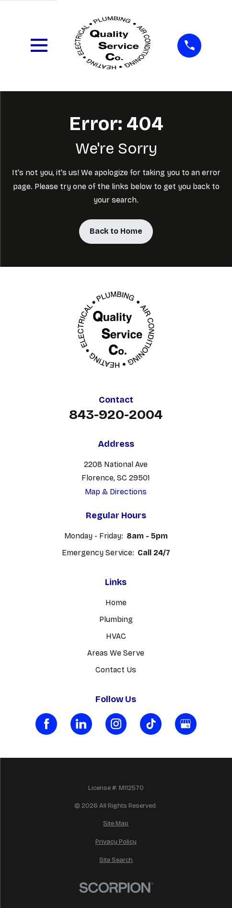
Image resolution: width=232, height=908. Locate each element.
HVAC (116, 636)
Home (116, 602)
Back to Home (116, 231)
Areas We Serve (115, 652)
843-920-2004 (115, 414)
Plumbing (116, 619)
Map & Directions (116, 491)
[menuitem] (116, 824)
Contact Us (115, 669)
